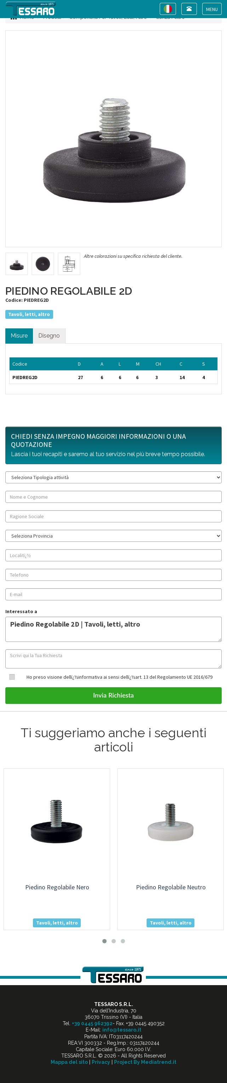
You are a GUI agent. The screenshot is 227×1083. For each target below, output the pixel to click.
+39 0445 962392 (92, 1023)
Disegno (49, 335)
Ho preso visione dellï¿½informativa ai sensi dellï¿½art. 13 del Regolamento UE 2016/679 (119, 677)
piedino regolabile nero (57, 887)
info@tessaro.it (121, 1030)
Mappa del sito (69, 1062)
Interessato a (21, 611)
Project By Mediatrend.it (145, 1062)
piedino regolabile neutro (171, 887)
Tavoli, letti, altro (29, 314)
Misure (19, 335)
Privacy (101, 1062)
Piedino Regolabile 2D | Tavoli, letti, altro (113, 629)
